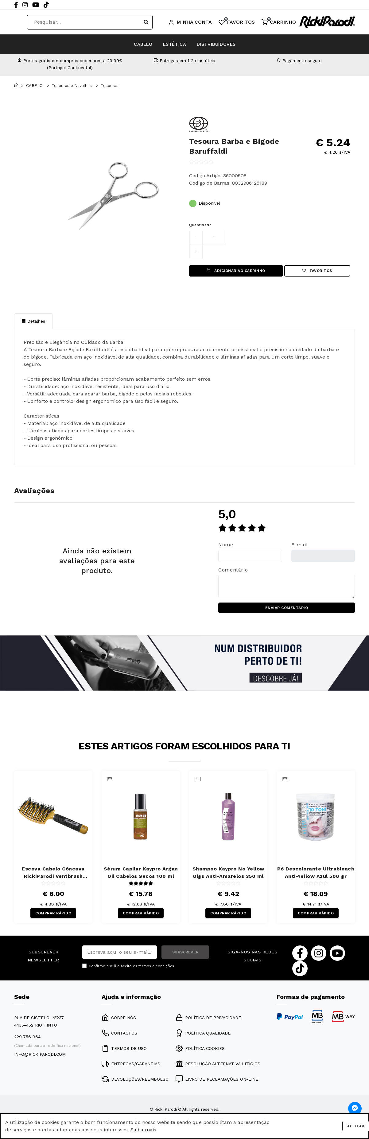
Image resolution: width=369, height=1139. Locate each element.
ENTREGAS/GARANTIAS (131, 1069)
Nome (225, 547)
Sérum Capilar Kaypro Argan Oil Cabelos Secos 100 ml (141, 876)
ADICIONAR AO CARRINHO (236, 271)
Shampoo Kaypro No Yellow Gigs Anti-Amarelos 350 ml (228, 876)
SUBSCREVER (185, 958)
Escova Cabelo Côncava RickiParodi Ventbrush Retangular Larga (53, 877)
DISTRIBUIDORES (230, 44)
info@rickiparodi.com (40, 1059)
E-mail (299, 547)
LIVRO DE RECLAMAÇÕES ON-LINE (217, 1084)
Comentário (233, 572)
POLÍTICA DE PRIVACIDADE (208, 1023)
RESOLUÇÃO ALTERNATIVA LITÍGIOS (218, 1069)
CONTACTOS (119, 1038)
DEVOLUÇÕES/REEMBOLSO (135, 1084)
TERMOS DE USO (124, 1054)
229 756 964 (27, 1042)
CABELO (128, 44)
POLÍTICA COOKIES (200, 1054)
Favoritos (317, 271)
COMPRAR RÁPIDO (53, 918)
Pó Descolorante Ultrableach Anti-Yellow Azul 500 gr (316, 876)
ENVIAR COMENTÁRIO (286, 611)
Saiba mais (143, 1130)
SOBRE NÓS (119, 1023)
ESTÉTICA (174, 44)
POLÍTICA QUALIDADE (203, 1038)
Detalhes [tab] (34, 323)
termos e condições (156, 972)
